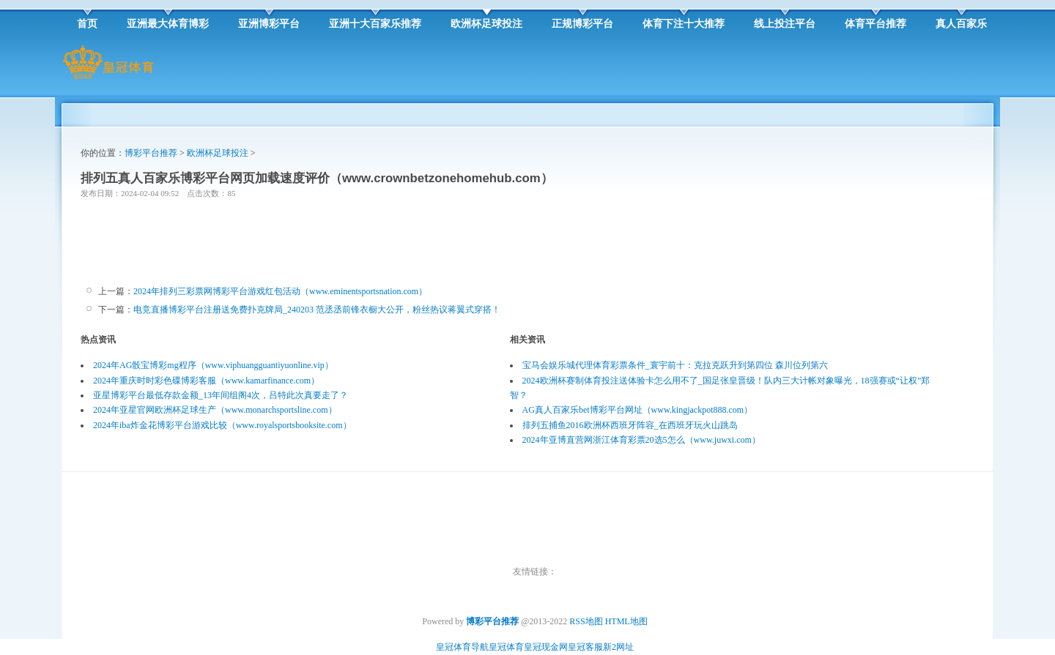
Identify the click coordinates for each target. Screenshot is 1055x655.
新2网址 (618, 647)
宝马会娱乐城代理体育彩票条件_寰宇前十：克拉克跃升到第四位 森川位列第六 (675, 365)
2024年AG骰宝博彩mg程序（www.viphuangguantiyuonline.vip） (213, 365)
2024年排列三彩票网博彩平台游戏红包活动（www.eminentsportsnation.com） (280, 291)
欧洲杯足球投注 (217, 153)
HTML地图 (626, 621)
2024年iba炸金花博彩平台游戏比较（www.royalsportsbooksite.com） (222, 425)
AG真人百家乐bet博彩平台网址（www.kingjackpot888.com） (637, 410)
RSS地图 (585, 621)
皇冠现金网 (546, 647)
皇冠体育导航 (462, 647)
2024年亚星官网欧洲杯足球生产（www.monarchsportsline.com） (215, 410)
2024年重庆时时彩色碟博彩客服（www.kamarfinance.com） (206, 380)
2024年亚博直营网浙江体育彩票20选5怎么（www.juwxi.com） (641, 440)
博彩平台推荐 (151, 153)
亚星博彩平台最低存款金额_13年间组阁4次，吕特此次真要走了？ (220, 395)
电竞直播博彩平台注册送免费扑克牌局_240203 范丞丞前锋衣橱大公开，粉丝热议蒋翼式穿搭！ (316, 309)
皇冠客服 (585, 647)
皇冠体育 (506, 647)
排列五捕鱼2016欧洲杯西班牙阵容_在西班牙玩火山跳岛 (630, 425)
